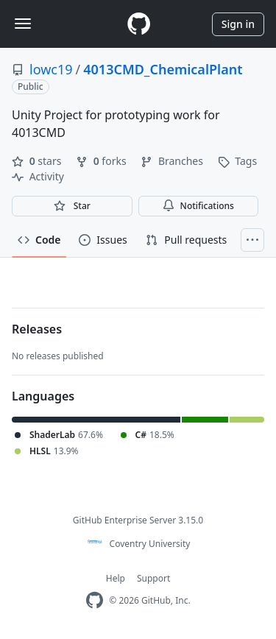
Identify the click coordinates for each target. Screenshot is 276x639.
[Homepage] (138, 24)
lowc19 (51, 69)
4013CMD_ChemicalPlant (162, 69)
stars (38, 161)
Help (115, 578)
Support (153, 578)
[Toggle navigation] (23, 24)
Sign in (238, 24)
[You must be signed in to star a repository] (72, 206)
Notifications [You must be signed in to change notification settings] (198, 206)
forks (102, 161)
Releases (37, 329)
